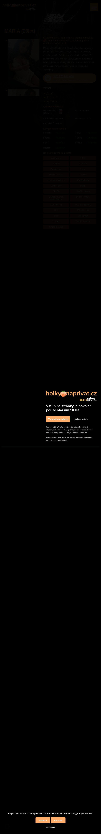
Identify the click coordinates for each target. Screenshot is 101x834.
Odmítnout (50, 827)
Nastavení (43, 820)
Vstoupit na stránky (58, 419)
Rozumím (58, 820)
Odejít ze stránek (81, 419)
